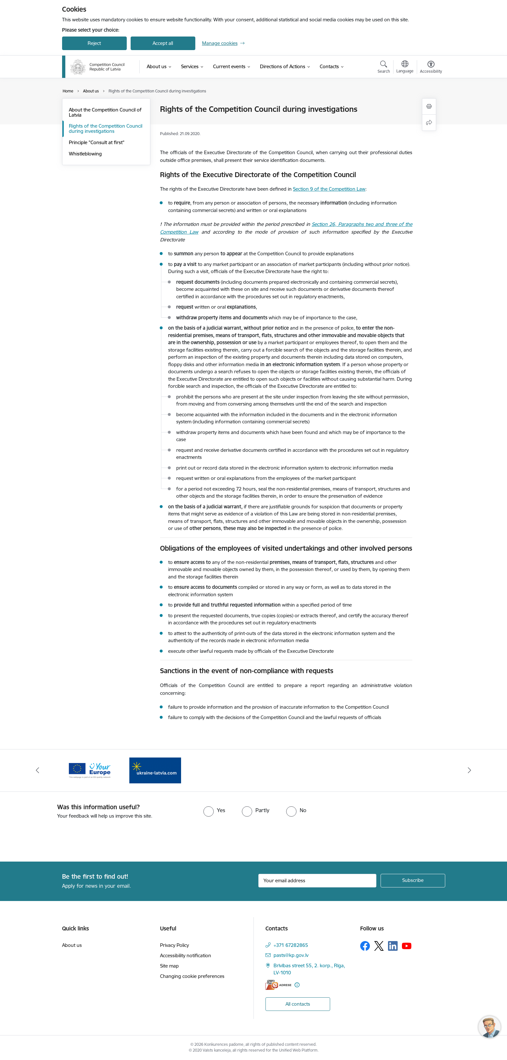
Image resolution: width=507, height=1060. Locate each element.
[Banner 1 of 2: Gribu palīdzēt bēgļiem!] (155, 770)
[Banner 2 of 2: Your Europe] (89, 770)
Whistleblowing (85, 154)
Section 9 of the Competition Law (329, 189)
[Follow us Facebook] (365, 946)
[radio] (214, 810)
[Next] (470, 770)
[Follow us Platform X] (379, 946)
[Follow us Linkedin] (393, 946)
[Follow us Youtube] (407, 945)
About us (72, 945)
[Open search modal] (383, 68)
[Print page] (429, 106)
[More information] (297, 984)
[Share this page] (429, 123)
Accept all (163, 43)
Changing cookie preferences (192, 976)
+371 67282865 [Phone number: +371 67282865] (291, 945)
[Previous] (37, 770)
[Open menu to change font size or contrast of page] (431, 68)
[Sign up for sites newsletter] (413, 880)
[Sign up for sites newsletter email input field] (317, 880)
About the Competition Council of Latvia (105, 112)
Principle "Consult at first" (96, 142)
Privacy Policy (174, 945)
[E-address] (278, 985)
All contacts (298, 1004)
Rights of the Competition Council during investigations (105, 128)
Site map (169, 966)
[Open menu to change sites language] (405, 67)
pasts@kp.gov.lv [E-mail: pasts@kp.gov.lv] (291, 955)
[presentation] (54, 837)
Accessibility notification (185, 955)
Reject (94, 43)
